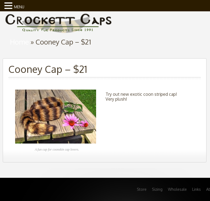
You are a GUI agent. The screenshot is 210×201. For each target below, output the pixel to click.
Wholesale (177, 189)
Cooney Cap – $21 (47, 69)
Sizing (157, 189)
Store (142, 189)
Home (19, 41)
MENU (19, 7)
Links (196, 189)
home (58, 21)
